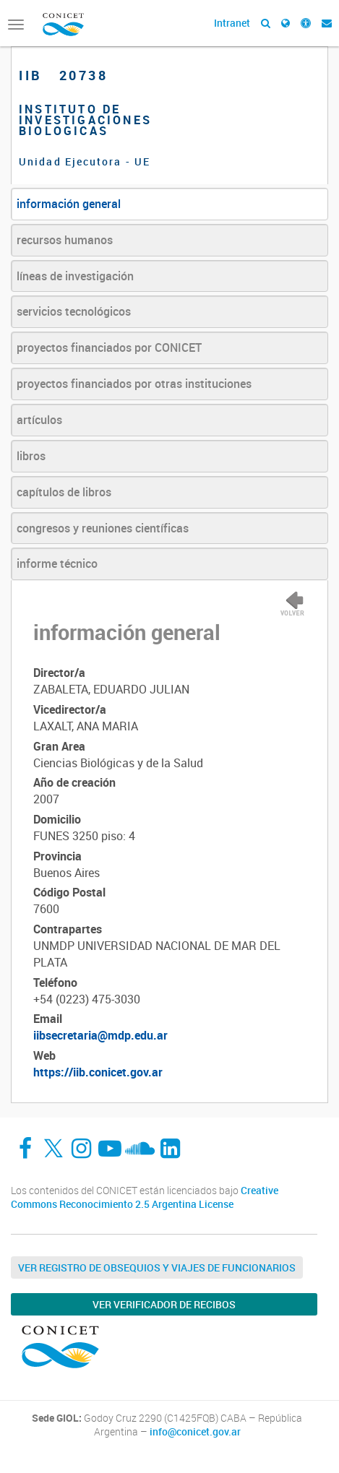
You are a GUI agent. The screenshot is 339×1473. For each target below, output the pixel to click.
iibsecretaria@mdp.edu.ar (100, 1035)
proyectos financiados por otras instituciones (134, 384)
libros (31, 456)
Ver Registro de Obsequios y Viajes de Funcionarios (157, 1267)
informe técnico (57, 563)
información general (69, 204)
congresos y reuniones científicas (103, 528)
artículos (39, 420)
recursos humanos (65, 240)
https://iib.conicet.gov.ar (98, 1072)
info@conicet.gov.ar (195, 1431)
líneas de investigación (75, 276)
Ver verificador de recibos (164, 1304)
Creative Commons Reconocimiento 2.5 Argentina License (144, 1197)
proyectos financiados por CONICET (109, 347)
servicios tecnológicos (74, 311)
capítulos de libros (64, 492)
